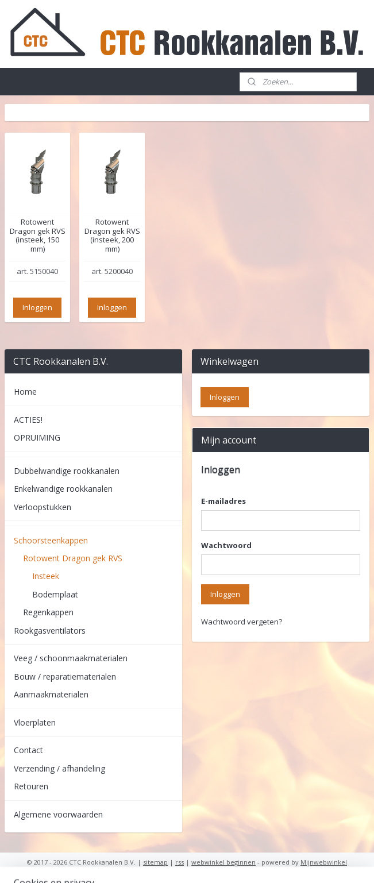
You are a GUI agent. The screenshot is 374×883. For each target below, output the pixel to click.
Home (25, 391)
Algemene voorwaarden (58, 814)
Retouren (31, 786)
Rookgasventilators (50, 630)
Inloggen (37, 307)
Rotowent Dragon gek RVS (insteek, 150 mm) (37, 235)
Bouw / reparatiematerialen (65, 676)
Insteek (45, 575)
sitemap (155, 862)
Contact (28, 750)
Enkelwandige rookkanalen (63, 488)
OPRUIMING (37, 437)
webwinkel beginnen (223, 862)
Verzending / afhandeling (59, 768)
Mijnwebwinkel (323, 862)
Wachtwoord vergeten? (241, 621)
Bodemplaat (55, 594)
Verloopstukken (42, 507)
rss (179, 862)
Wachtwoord (226, 545)
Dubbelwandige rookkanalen (66, 470)
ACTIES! (28, 419)
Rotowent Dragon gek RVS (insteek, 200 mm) (112, 235)
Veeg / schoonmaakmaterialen (71, 658)
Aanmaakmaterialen (51, 694)
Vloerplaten (35, 722)
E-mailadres (223, 501)
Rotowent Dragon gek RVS (72, 558)
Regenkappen (48, 612)
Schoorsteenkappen (51, 540)
